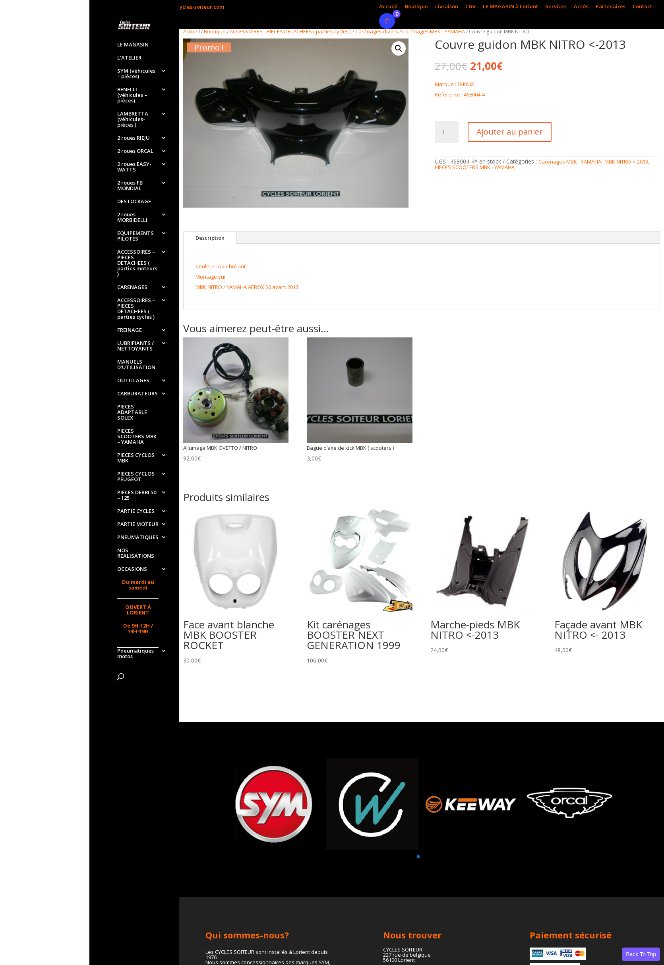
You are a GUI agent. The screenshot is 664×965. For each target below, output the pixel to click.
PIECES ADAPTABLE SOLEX (132, 412)
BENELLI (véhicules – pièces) (132, 95)
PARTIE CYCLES (136, 511)
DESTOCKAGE (134, 201)
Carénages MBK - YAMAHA (433, 31)
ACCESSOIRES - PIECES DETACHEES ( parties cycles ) (290, 31)
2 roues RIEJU (133, 138)
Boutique (416, 7)
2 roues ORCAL (135, 151)
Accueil (388, 7)
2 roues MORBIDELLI (132, 217)
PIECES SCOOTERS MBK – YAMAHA (137, 436)
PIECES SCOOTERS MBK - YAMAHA (475, 167)
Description (210, 237)
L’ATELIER (129, 58)
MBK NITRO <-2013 (626, 161)
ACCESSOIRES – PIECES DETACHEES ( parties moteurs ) (137, 263)
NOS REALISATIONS (135, 553)
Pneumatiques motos (135, 654)
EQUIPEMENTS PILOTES (135, 236)
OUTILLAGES (133, 381)
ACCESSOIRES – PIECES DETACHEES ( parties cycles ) (136, 308)
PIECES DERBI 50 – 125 (136, 495)
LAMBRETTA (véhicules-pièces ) (132, 119)
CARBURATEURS (137, 394)
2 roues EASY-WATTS (134, 167)
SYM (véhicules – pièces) (136, 74)
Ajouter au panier (509, 131)
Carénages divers (376, 31)
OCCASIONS (132, 569)
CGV (470, 7)
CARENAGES (132, 287)
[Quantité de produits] (447, 132)
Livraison (446, 7)
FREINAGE (129, 330)
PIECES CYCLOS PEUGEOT (136, 477)
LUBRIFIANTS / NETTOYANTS (135, 346)
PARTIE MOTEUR (138, 524)
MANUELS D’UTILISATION (136, 365)
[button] (398, 48)
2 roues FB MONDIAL (130, 186)
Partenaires (610, 7)
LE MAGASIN (133, 45)
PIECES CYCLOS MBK (136, 458)
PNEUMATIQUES (138, 537)
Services (556, 7)
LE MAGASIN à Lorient (510, 7)
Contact (642, 7)
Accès (581, 7)
